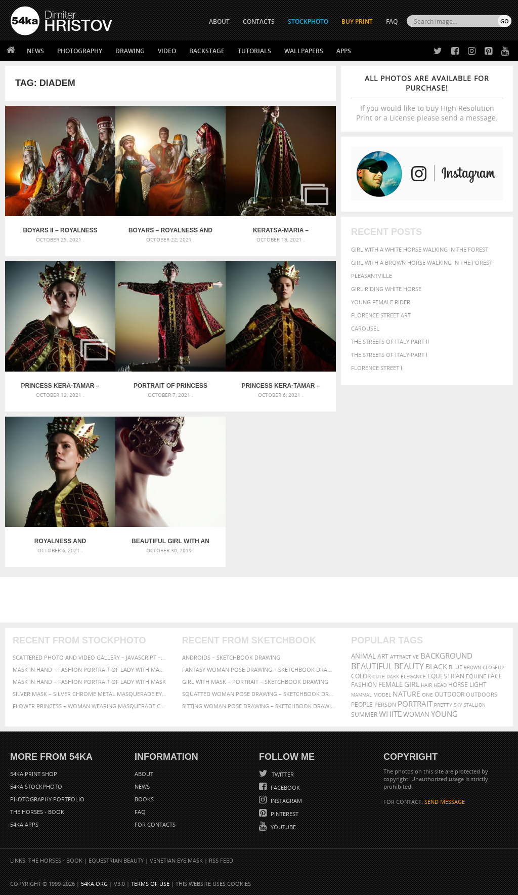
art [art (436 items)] (382, 656)
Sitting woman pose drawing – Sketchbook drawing (259, 706)
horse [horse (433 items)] (458, 684)
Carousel (365, 328)
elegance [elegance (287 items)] (413, 676)
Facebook (284, 787)
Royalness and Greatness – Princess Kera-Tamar (60, 541)
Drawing (130, 51)
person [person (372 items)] (385, 704)
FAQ (392, 21)
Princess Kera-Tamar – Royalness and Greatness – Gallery (60, 385)
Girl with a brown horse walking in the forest (421, 262)
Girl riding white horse (386, 289)
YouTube (282, 827)
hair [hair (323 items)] (426, 684)
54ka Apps (24, 824)
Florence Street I (376, 368)
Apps (343, 51)
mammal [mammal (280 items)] (361, 694)
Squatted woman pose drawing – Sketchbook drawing (259, 694)
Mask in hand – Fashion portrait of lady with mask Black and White (90, 669)
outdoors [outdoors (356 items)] (481, 694)
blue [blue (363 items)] (455, 667)
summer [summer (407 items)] (364, 714)
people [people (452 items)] (362, 704)
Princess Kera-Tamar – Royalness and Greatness (280, 385)
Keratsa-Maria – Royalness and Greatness (281, 230)
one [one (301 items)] (427, 694)
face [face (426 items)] (495, 676)
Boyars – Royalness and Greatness (170, 230)
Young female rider (380, 302)
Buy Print (357, 21)
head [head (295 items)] (440, 685)
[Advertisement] (261, 600)
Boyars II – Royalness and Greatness (60, 230)
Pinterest (283, 814)
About (144, 774)
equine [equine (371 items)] (476, 676)
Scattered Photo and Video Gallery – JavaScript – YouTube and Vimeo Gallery (90, 657)
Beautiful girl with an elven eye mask (170, 541)
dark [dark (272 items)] (392, 676)
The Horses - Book (37, 812)
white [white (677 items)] (390, 714)
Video (167, 51)
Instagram (285, 800)
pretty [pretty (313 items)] (443, 704)
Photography (79, 51)
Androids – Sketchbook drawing (231, 657)
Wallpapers (303, 51)
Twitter (282, 774)
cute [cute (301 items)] (378, 676)
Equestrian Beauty (116, 860)
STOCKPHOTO (308, 21)
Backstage (207, 51)
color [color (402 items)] (361, 676)
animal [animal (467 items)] (363, 656)
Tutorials (254, 51)
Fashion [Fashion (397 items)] (364, 684)
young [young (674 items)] (444, 714)
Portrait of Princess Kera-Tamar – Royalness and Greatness (170, 385)
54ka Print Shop (33, 774)
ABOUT (219, 21)
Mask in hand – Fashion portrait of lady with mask (89, 681)
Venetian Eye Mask (176, 860)
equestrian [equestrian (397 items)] (445, 676)
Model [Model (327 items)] (382, 694)
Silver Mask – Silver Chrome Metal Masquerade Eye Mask (90, 694)
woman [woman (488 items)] (416, 714)
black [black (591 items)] (436, 666)
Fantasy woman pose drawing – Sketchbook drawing (259, 669)
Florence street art (381, 315)
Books (144, 799)
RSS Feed (221, 860)
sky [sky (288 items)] (458, 705)
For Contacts (155, 824)
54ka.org (94, 883)
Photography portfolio (47, 799)
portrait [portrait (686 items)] (415, 704)
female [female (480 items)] (390, 684)
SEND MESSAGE (444, 801)
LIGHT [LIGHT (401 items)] (478, 684)
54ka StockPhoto (36, 786)
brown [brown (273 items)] (472, 667)
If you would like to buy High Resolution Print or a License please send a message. (427, 98)
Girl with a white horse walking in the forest (419, 249)
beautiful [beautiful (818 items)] (372, 666)
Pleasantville (371, 275)
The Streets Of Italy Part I (389, 354)
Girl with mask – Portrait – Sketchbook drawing (255, 681)
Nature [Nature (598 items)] (406, 694)
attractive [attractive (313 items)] (404, 656)
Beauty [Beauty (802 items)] (409, 666)
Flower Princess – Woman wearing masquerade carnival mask (90, 706)
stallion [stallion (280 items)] (475, 705)
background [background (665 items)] (446, 656)
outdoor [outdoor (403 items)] (449, 694)
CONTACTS (259, 21)
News (35, 51)
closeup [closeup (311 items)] (493, 667)
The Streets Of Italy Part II (390, 341)
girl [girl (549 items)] (411, 684)
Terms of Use (150, 883)
